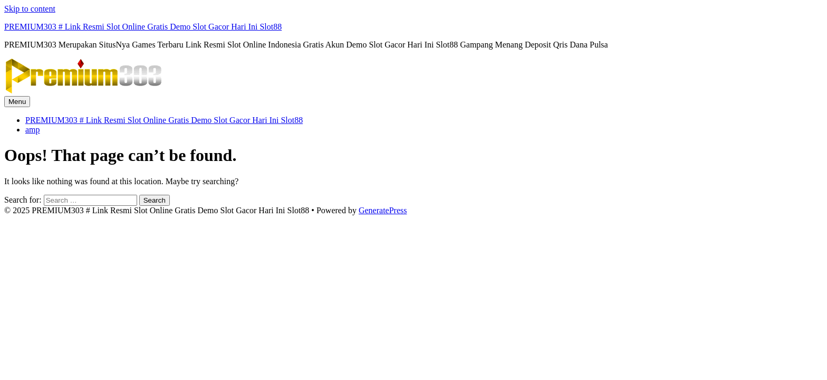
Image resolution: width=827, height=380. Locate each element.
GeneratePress (383, 210)
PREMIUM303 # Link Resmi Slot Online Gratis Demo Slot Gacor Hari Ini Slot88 (143, 26)
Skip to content (29, 8)
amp (32, 129)
